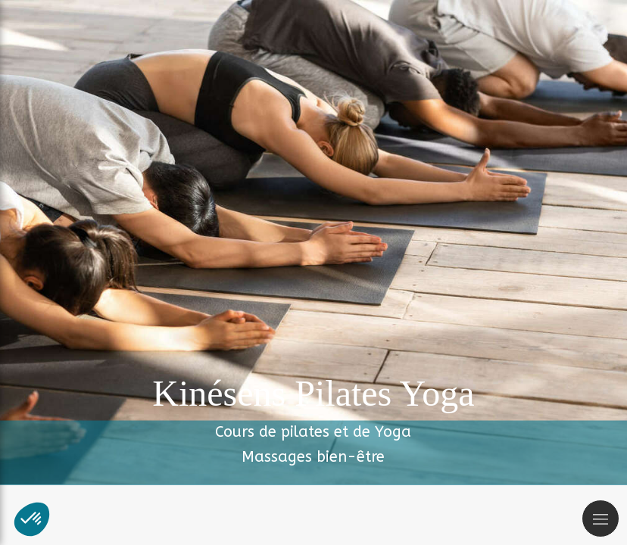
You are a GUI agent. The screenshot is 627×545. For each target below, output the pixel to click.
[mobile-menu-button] (600, 518)
